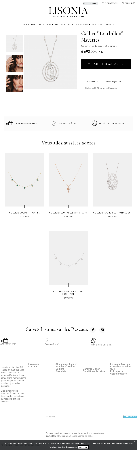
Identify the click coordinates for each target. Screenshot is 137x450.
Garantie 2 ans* (91, 368)
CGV (112, 368)
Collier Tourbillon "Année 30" (112, 213)
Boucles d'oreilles (65, 366)
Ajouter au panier (108, 63)
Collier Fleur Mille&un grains (68, 213)
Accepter (83, 447)
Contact (32, 366)
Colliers (60, 368)
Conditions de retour (94, 371)
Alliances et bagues (66, 364)
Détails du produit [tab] (113, 82)
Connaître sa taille (120, 366)
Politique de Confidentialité (118, 372)
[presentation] (66, 423)
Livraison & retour (120, 364)
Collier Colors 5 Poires (24, 213)
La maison (33, 364)
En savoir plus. (71, 447)
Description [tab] (92, 82)
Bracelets (61, 371)
